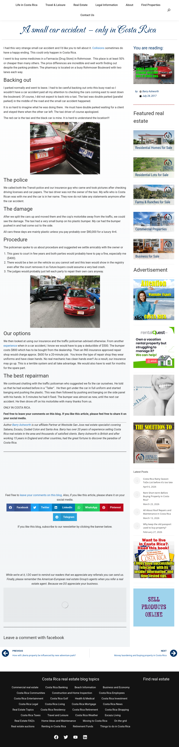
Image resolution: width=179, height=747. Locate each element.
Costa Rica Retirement (85, 709)
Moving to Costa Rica (95, 720)
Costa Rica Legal (28, 704)
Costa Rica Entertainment (28, 698)
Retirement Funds (83, 726)
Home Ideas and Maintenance (58, 720)
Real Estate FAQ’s (24, 720)
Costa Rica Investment (114, 698)
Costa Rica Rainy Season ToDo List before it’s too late (158, 480)
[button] (18, 507)
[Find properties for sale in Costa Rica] (64, 605)
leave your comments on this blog (41, 495)
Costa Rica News (113, 704)
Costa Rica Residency (53, 709)
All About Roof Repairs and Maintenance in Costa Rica (157, 512)
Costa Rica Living (55, 704)
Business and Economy (116, 687)
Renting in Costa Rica (53, 726)
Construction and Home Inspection (72, 693)
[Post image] (136, 480)
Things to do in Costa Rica (115, 726)
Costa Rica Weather (86, 715)
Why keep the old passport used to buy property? (157, 526)
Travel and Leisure (58, 715)
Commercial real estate (25, 687)
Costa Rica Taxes (31, 715)
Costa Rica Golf (59, 698)
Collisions (98, 48)
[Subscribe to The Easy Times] (65, 550)
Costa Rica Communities (31, 693)
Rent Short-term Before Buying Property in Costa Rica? (156, 496)
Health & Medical (85, 698)
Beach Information (85, 687)
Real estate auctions (22, 726)
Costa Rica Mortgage (84, 704)
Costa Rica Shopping (117, 709)
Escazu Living (113, 715)
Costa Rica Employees (112, 693)
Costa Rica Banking (56, 687)
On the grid (120, 720)
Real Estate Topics (23, 709)
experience (10, 345)
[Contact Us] (65, 473)
